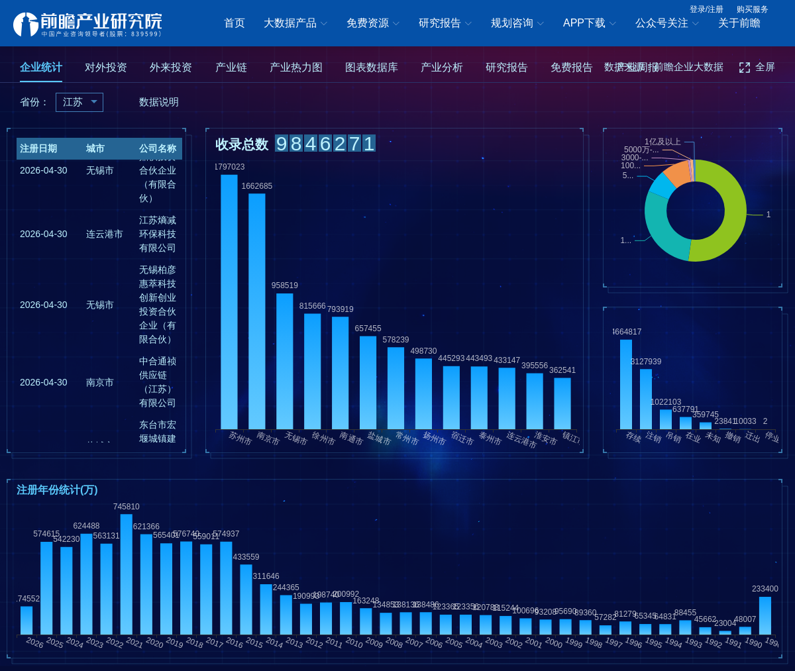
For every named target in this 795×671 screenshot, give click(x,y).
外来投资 (171, 67)
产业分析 (442, 67)
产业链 (231, 67)
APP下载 (589, 23)
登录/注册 (706, 9)
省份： (35, 101)
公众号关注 (667, 23)
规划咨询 (517, 23)
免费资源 (372, 23)
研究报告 (445, 23)
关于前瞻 (739, 22)
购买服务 (752, 9)
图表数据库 (371, 67)
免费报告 (572, 67)
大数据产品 (295, 23)
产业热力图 (296, 67)
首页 (234, 22)
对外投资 (106, 67)
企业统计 (41, 67)
